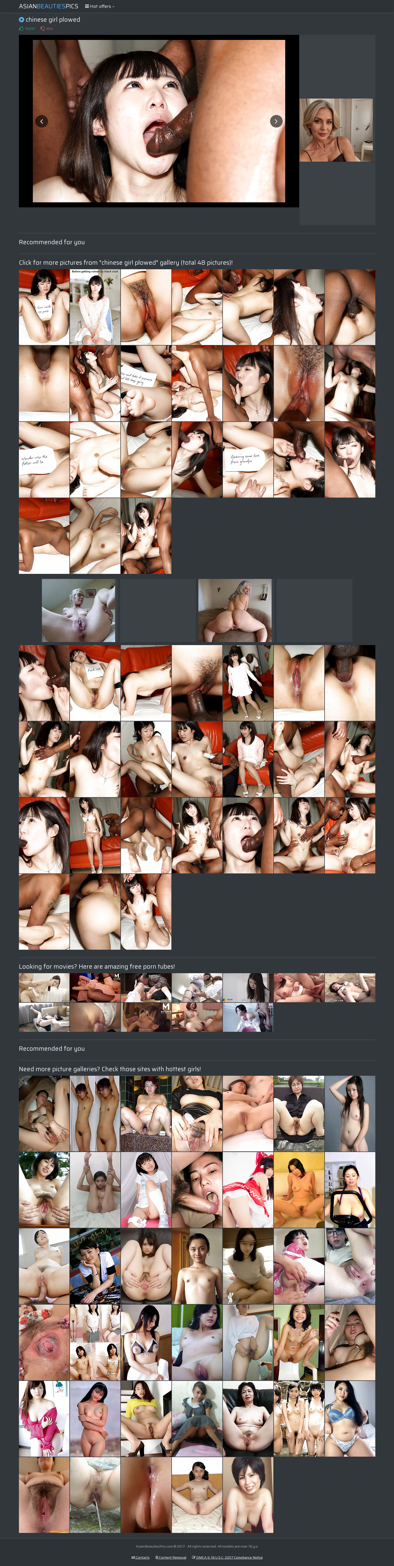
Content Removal (170, 1557)
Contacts (141, 1557)
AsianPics (48, 6)
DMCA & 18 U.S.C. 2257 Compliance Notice (227, 1557)
